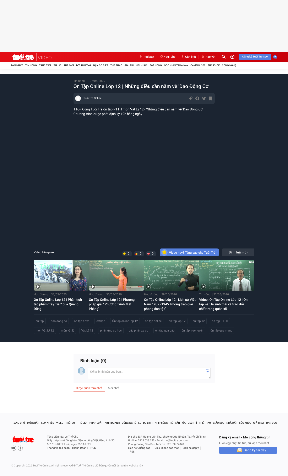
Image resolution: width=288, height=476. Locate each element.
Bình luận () (238, 252)
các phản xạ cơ (138, 330)
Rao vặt (208, 57)
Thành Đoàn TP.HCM (84, 448)
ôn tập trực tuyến (192, 330)
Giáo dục (218, 422)
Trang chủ (18, 422)
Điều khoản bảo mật (166, 448)
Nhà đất (231, 422)
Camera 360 (197, 65)
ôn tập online (153, 321)
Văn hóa (180, 422)
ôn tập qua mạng (221, 330)
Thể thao (116, 65)
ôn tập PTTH (220, 321)
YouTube (167, 57)
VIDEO (45, 58)
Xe (139, 422)
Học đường (41, 294)
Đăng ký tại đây (255, 450)
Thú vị (57, 65)
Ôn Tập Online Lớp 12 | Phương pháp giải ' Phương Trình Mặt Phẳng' (112, 304)
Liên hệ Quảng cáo (139, 448)
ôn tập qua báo (165, 330)
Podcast (146, 57)
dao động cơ (59, 321)
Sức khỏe (214, 65)
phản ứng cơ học (111, 330)
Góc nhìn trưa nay (176, 65)
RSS (132, 451)
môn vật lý (67, 330)
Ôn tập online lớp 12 (125, 321)
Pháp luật (96, 422)
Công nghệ (229, 65)
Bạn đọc (271, 422)
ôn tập (40, 321)
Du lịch (148, 422)
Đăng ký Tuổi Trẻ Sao (255, 56)
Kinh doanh (112, 422)
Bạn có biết (100, 65)
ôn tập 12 (199, 321)
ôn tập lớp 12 (177, 321)
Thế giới (69, 65)
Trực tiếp (45, 65)
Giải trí (129, 65)
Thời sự (70, 422)
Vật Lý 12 (87, 330)
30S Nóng (156, 65)
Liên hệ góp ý (191, 448)
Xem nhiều (47, 422)
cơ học (100, 321)
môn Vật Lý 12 (45, 330)
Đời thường (83, 65)
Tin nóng (31, 65)
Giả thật (258, 422)
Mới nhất (17, 65)
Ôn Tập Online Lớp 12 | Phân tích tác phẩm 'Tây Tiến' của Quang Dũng (58, 304)
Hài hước (142, 65)
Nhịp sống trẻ (164, 422)
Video (59, 422)
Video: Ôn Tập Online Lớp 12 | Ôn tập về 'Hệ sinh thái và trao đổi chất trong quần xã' (223, 304)
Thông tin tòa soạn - (59, 448)
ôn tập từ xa (81, 321)
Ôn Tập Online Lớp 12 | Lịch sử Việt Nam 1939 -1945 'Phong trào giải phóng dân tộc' (170, 304)
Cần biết (188, 57)
